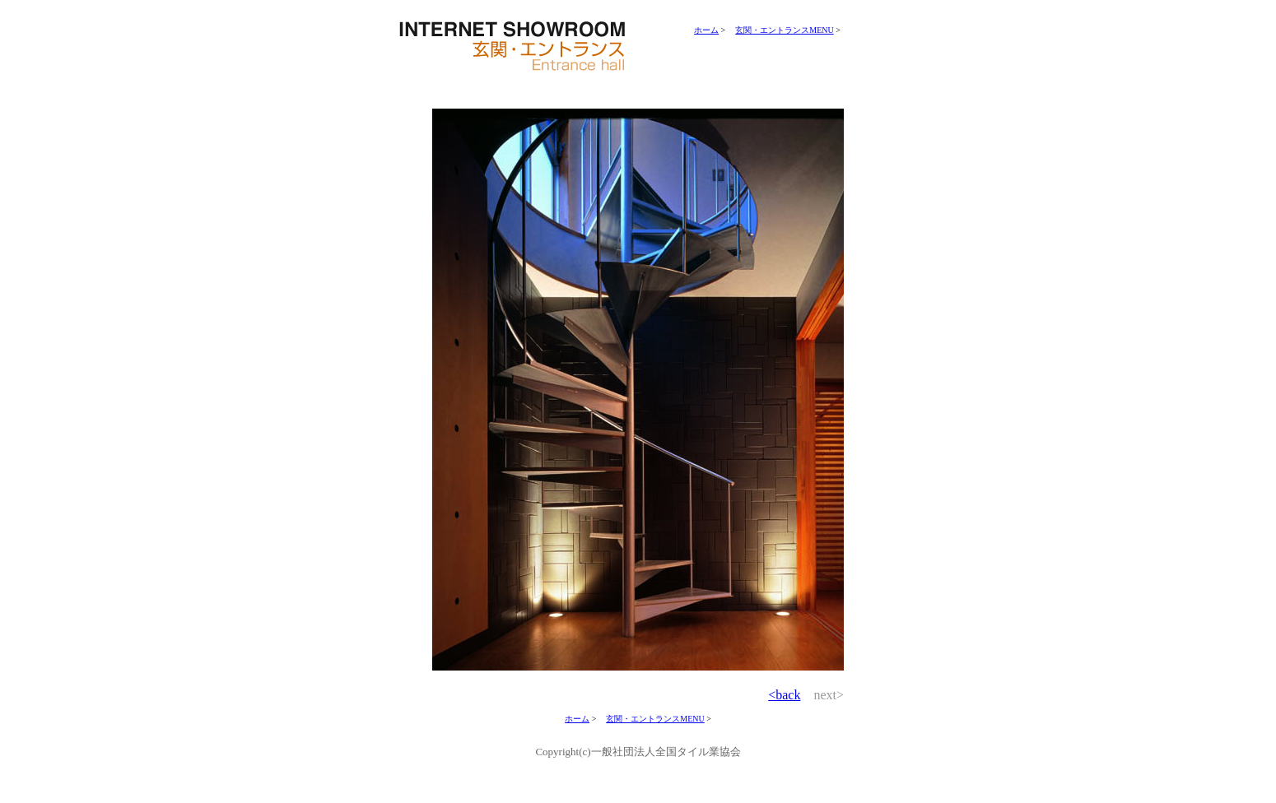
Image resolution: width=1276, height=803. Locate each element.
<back (784, 695)
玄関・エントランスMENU (784, 30)
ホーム (706, 30)
